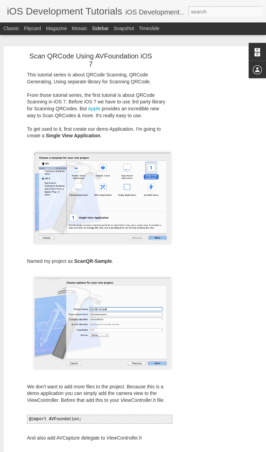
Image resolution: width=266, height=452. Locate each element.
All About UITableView (37, 415)
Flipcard (32, 28)
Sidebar (100, 28)
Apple (94, 87)
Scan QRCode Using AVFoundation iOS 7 (90, 38)
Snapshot (124, 28)
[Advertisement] (206, 143)
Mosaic (79, 28)
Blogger (154, 448)
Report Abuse (175, 448)
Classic (11, 28)
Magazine (56, 28)
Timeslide (149, 28)
